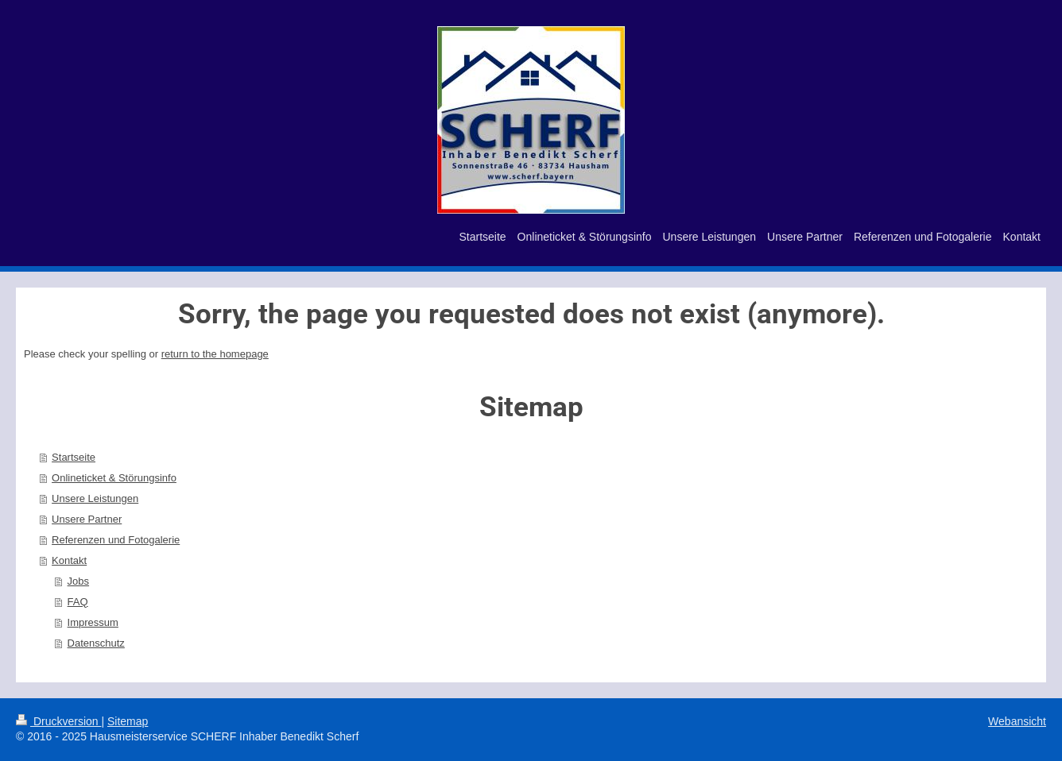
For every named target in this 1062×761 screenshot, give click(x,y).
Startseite (73, 457)
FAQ (78, 602)
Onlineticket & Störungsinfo (114, 478)
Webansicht (1017, 721)
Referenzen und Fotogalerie (116, 540)
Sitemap (127, 721)
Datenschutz (96, 643)
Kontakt (69, 560)
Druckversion (58, 721)
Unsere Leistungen (95, 498)
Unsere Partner (87, 519)
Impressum (93, 622)
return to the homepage (215, 354)
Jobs (78, 581)
